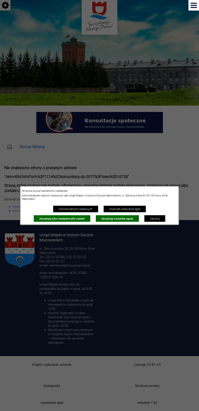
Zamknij (155, 218)
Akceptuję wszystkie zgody (117, 218)
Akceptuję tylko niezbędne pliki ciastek (62, 218)
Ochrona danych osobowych (75, 209)
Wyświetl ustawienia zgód (124, 209)
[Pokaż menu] (193, 5)
